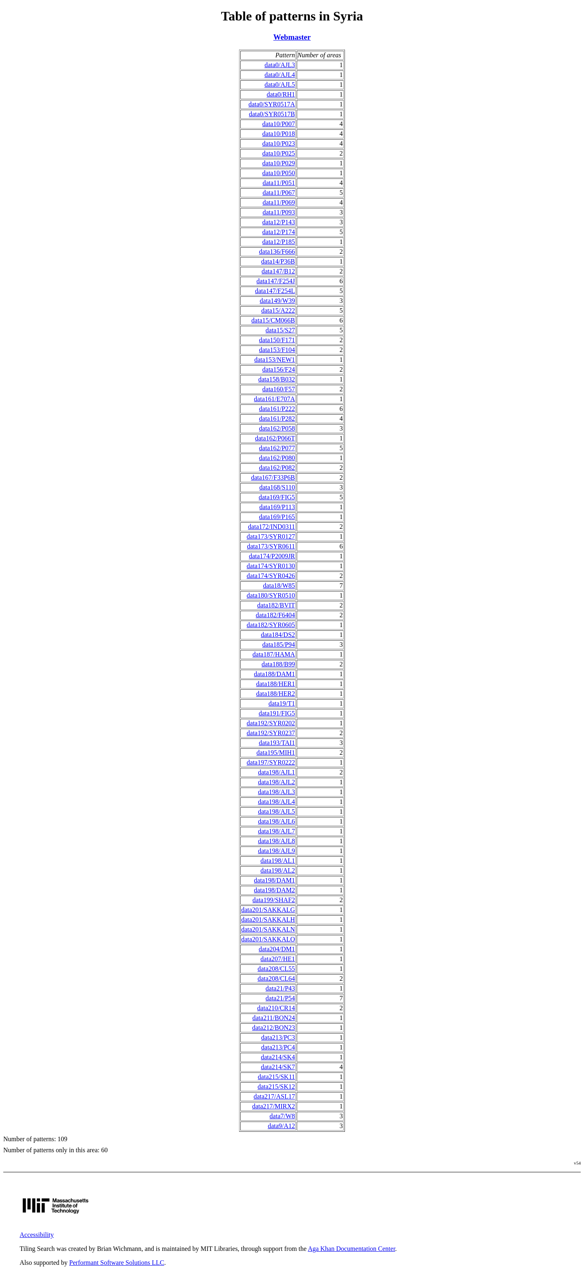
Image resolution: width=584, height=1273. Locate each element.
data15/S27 (280, 330)
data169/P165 (277, 516)
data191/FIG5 (277, 713)
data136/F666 (277, 251)
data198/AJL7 (276, 831)
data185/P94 (278, 644)
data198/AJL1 (276, 772)
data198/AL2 (277, 870)
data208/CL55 (276, 968)
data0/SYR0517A (271, 104)
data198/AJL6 (276, 821)
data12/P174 (278, 231)
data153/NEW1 (274, 359)
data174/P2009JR (272, 556)
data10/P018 (278, 133)
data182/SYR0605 (271, 624)
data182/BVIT (276, 605)
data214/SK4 (278, 1057)
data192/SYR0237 (271, 732)
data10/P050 (278, 172)
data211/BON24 (274, 1017)
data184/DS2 (278, 634)
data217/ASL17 (274, 1096)
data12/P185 (278, 241)
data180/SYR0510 (271, 595)
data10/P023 (278, 143)
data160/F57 (278, 389)
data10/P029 (278, 163)
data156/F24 (278, 369)
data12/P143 (278, 222)
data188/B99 (278, 664)
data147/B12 (278, 271)
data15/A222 (278, 310)
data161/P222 (277, 408)
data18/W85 (279, 585)
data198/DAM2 (274, 890)
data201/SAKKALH (268, 919)
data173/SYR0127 (271, 536)
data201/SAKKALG (268, 909)
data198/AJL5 (276, 811)
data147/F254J (276, 281)
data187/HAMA (274, 654)
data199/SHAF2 (274, 899)
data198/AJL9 (276, 850)
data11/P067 (278, 192)
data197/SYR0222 (271, 762)
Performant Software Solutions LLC (116, 1262)
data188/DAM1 (274, 673)
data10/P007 (278, 123)
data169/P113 (277, 506)
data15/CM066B (273, 320)
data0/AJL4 (279, 74)
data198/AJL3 (276, 791)
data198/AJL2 (276, 782)
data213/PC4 (278, 1047)
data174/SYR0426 (271, 575)
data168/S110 (277, 487)
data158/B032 (276, 379)
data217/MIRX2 (273, 1106)
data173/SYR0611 (271, 546)
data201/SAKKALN (268, 929)
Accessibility (37, 1234)
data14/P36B (278, 261)
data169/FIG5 (277, 497)
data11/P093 (278, 212)
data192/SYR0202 (271, 723)
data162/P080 (277, 457)
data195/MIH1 (276, 752)
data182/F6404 (275, 615)
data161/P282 (277, 418)
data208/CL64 (276, 978)
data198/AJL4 (276, 801)
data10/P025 (278, 153)
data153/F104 (277, 349)
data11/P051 (278, 182)
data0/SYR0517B (272, 114)
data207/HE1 (277, 958)
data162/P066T (275, 438)
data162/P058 (277, 428)
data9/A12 (281, 1125)
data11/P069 (278, 202)
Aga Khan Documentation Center (351, 1248)
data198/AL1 (277, 860)
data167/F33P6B (273, 477)
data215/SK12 (276, 1086)
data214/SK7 (278, 1066)
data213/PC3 (278, 1037)
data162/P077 (277, 448)
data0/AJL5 (279, 84)
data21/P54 (280, 998)
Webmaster (292, 37)
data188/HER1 (275, 683)
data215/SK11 (276, 1076)
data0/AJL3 (279, 64)
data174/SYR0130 (271, 565)
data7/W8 (282, 1116)
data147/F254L (275, 290)
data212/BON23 (273, 1027)
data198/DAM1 (274, 880)
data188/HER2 (275, 693)
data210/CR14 (276, 1007)
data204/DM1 (277, 949)
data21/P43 (280, 988)
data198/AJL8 (276, 840)
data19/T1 (282, 703)
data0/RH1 (280, 94)
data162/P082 (277, 467)
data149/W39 (277, 300)
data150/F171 (277, 339)
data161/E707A (274, 398)
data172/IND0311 (271, 526)
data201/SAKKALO (268, 939)
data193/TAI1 (277, 742)
